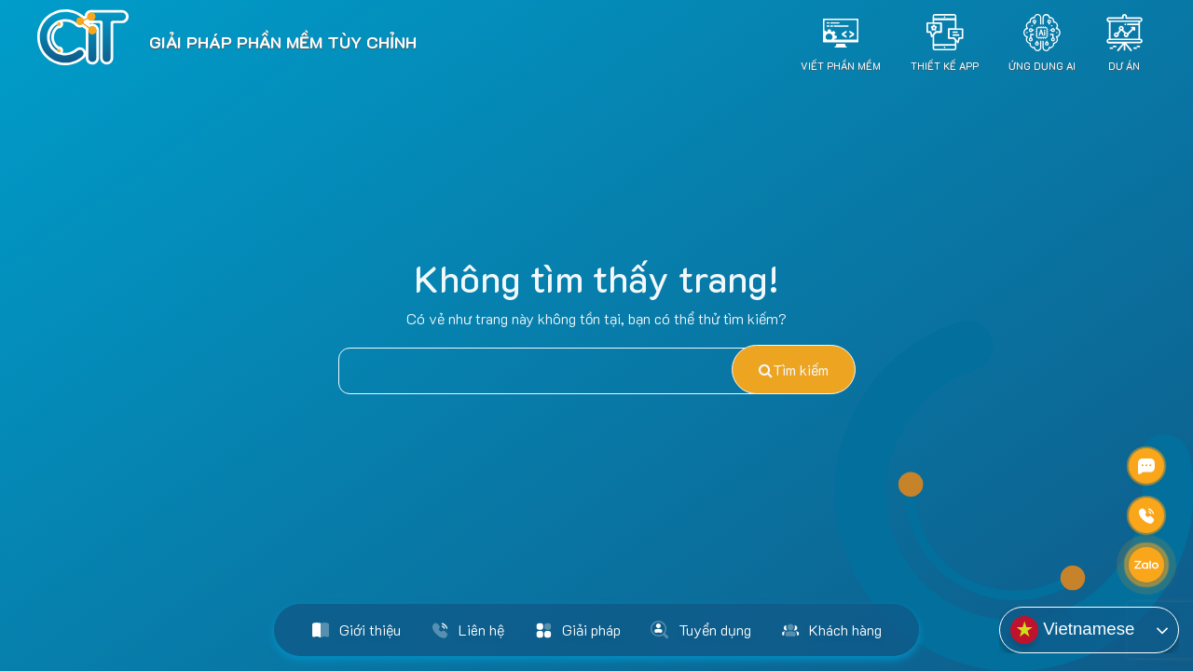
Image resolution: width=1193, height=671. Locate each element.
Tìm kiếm (794, 369)
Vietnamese (1072, 630)
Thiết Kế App (945, 65)
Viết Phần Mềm (841, 65)
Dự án (1124, 65)
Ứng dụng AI (1042, 65)
